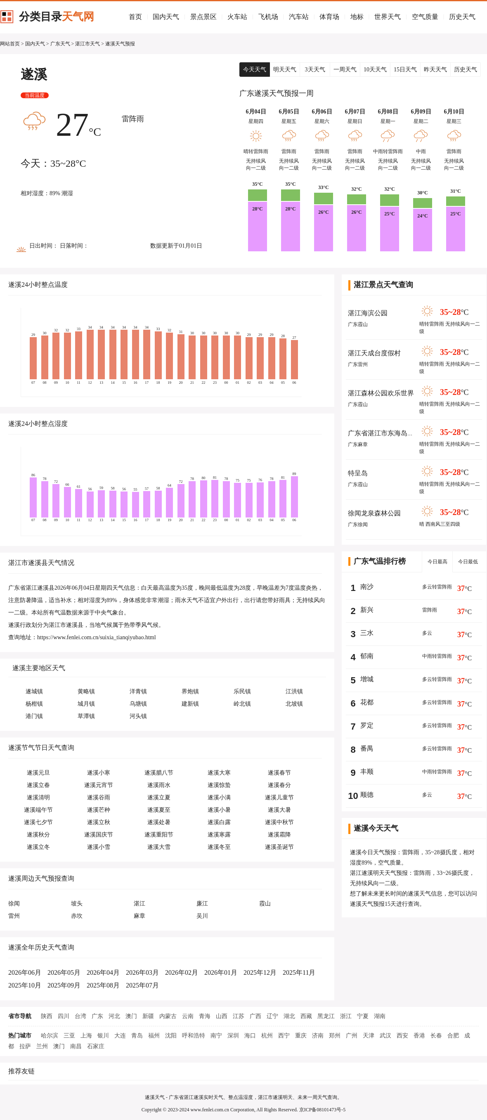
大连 (120, 1036)
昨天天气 (435, 69)
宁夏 (363, 1016)
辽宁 (272, 1016)
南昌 (76, 1046)
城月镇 (86, 704)
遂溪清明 (38, 797)
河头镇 (138, 716)
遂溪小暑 (219, 810)
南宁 (216, 1036)
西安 (402, 1036)
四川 (63, 1016)
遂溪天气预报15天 (373, 904)
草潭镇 (86, 716)
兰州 (42, 1046)
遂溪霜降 (279, 835)
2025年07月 (142, 985)
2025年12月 (260, 972)
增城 (367, 679)
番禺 (367, 748)
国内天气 (166, 16)
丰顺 (367, 771)
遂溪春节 (279, 773)
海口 (250, 1036)
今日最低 (468, 562)
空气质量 (425, 16)
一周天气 (345, 69)
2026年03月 (142, 972)
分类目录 (56, 17)
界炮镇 (190, 691)
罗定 (367, 725)
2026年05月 (63, 972)
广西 (255, 1016)
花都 (367, 702)
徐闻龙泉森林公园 (374, 513)
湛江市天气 (87, 44)
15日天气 (405, 69)
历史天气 (462, 16)
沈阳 (171, 1036)
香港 (419, 1036)
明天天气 (284, 69)
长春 (436, 1036)
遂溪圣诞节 (279, 847)
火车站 (237, 16)
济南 (318, 1036)
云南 (188, 1016)
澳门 (131, 1016)
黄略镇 (86, 691)
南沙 (367, 586)
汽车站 (299, 16)
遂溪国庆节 (98, 835)
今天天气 (254, 69)
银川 (103, 1036)
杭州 (267, 1036)
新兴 (367, 609)
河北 (114, 1016)
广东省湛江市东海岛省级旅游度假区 (401, 433)
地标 (357, 16)
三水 (367, 632)
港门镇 (34, 716)
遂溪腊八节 (158, 773)
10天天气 (375, 69)
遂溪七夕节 (38, 822)
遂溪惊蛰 (219, 785)
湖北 (289, 1016)
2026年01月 (220, 972)
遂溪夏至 (158, 810)
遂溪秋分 (38, 835)
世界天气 (387, 16)
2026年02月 (181, 972)
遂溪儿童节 (279, 797)
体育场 (329, 16)
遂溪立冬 (38, 847)
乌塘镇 (138, 704)
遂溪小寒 (98, 773)
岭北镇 (242, 704)
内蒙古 (168, 1016)
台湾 (80, 1016)
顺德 (367, 794)
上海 (86, 1036)
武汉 (385, 1036)
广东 (97, 1016)
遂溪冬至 (219, 847)
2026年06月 (24, 972)
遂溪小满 (219, 797)
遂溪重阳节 (158, 835)
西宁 (284, 1036)
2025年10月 (24, 985)
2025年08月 (103, 985)
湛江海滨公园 (368, 313)
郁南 (367, 655)
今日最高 (437, 562)
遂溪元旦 (38, 773)
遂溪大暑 (279, 810)
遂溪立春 (38, 785)
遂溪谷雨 (98, 797)
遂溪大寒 (219, 773)
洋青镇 (138, 691)
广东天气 (60, 44)
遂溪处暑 (158, 822)
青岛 (137, 1036)
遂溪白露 (219, 822)
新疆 (148, 1016)
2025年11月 (299, 972)
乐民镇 (242, 691)
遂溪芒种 (98, 810)
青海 (204, 1016)
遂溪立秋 (98, 822)
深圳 (233, 1036)
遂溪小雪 (98, 847)
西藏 (306, 1016)
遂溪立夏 (158, 797)
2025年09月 (63, 985)
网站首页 (10, 44)
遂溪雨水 (158, 785)
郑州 (334, 1036)
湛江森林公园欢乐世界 (381, 393)
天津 (368, 1036)
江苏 (238, 1016)
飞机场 (268, 16)
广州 (351, 1036)
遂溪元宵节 (98, 785)
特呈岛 (358, 473)
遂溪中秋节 (279, 822)
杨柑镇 (34, 704)
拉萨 (25, 1046)
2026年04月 (103, 972)
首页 (135, 16)
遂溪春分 (279, 785)
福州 (154, 1036)
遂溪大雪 (158, 847)
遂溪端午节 (38, 810)
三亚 (69, 1036)
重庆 (301, 1036)
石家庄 (95, 1046)
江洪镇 (294, 691)
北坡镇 (294, 704)
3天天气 (315, 69)
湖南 (379, 1016)
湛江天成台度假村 (374, 353)
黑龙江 (326, 1016)
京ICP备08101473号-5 (322, 1110)
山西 (221, 1016)
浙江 (346, 1016)
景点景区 (203, 16)
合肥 (453, 1036)
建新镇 (190, 704)
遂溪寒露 (219, 835)
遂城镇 (34, 691)
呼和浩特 (193, 1036)
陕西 (46, 1016)
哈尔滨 (49, 1036)
